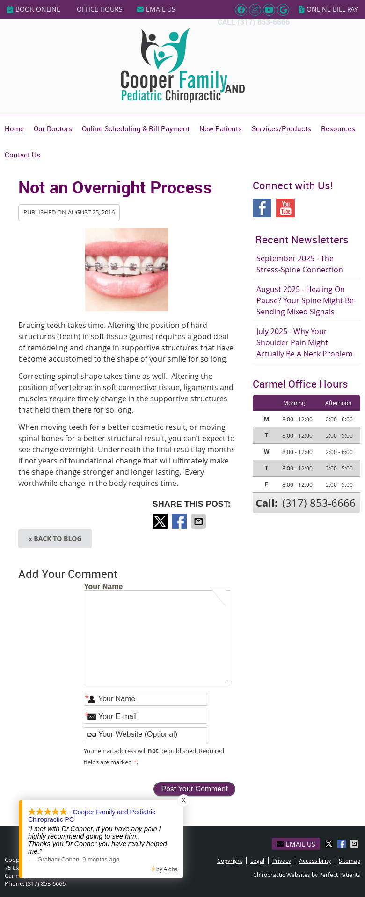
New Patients (220, 128)
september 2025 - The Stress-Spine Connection (299, 264)
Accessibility (315, 860)
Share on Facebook (180, 521)
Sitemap (349, 860)
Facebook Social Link (262, 208)
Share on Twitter (161, 521)
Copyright (229, 860)
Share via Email (199, 521)
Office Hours (100, 9)
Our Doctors (53, 128)
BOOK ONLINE (33, 9)
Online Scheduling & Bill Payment (136, 128)
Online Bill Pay (328, 9)
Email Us (156, 9)
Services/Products (281, 128)
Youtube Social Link (285, 208)
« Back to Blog (55, 538)
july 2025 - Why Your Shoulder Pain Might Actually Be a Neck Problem (304, 342)
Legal (257, 860)
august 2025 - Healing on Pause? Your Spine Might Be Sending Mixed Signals (305, 300)
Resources (338, 128)
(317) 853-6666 (263, 22)
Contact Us (22, 154)
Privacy (281, 860)
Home (14, 128)
